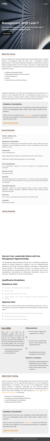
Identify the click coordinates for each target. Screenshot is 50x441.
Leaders (37, 390)
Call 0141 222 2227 (10, 123)
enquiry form (28, 115)
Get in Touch (6, 33)
